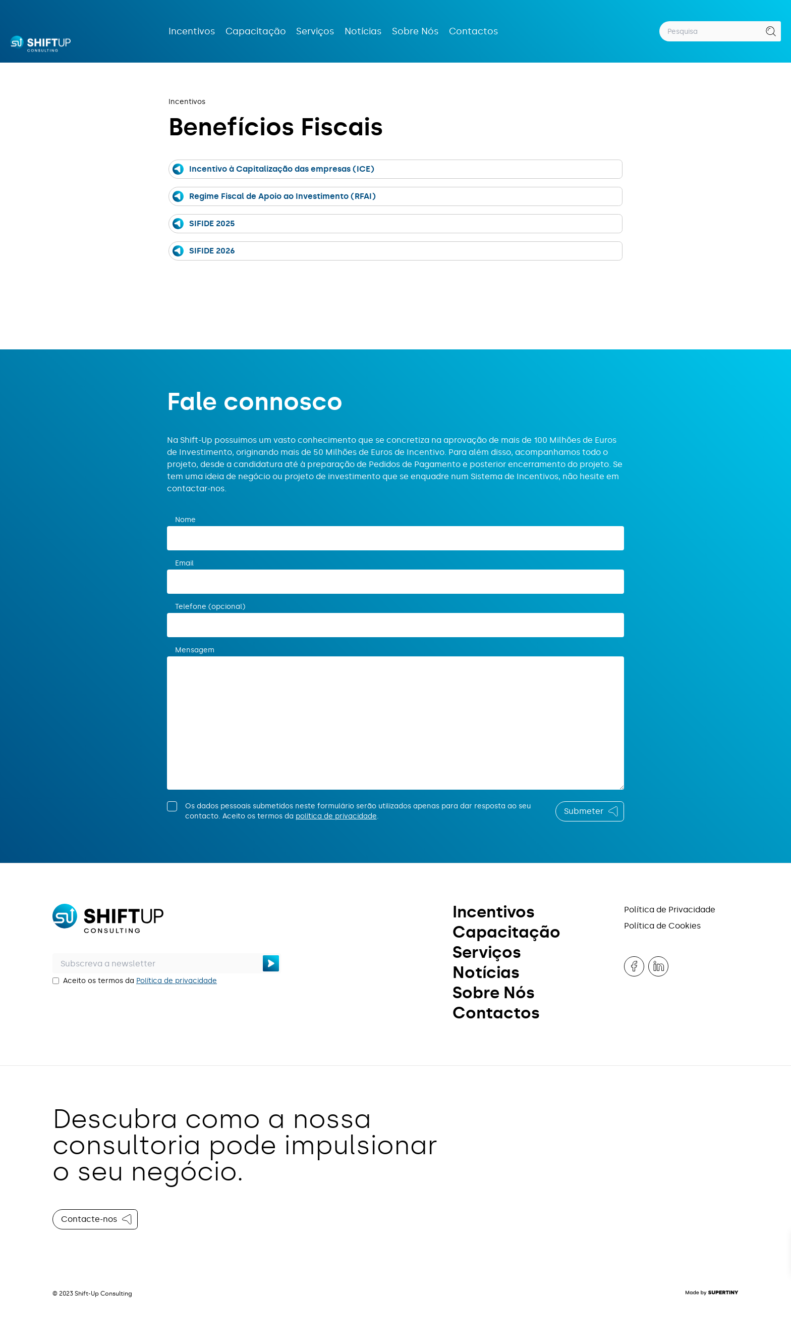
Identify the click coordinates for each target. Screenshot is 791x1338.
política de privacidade (336, 816)
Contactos (473, 31)
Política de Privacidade (669, 909)
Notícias (363, 31)
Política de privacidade (176, 980)
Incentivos (191, 31)
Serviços (315, 31)
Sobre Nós (415, 31)
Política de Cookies (662, 926)
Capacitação (255, 31)
